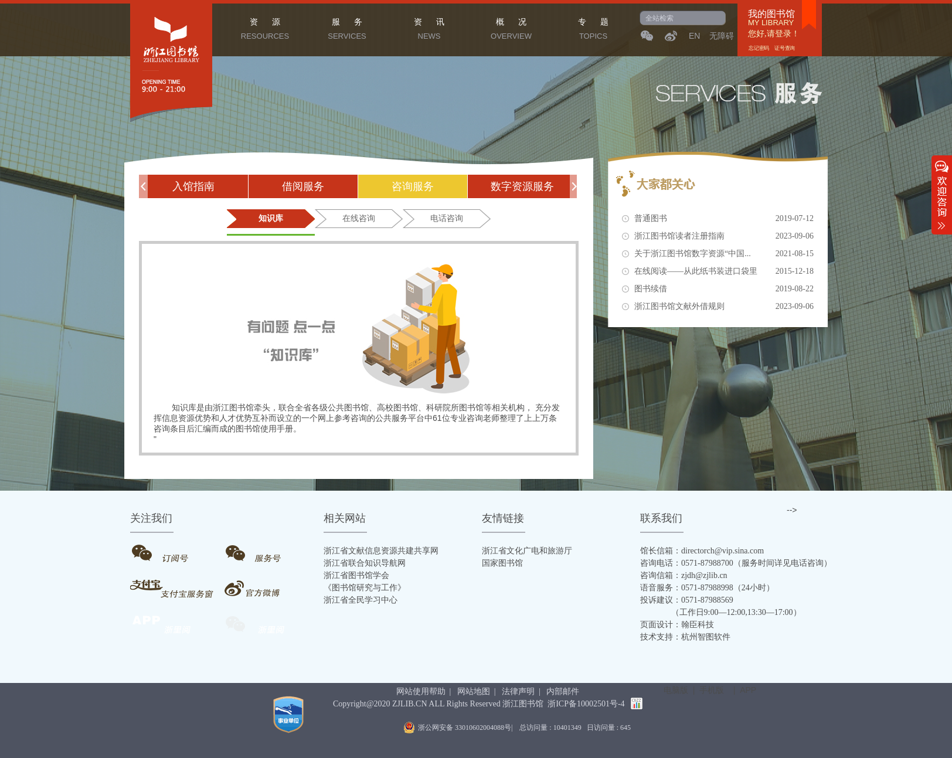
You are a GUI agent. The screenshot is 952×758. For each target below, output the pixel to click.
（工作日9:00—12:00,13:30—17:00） (720, 612)
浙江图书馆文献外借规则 (724, 306)
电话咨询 (446, 218)
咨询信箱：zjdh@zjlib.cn (683, 575)
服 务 (347, 30)
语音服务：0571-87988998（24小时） (707, 587)
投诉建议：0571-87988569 (686, 600)
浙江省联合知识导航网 (365, 563)
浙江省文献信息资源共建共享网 (381, 550)
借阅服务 (303, 186)
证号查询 (784, 48)
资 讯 (429, 30)
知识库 (271, 218)
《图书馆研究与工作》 (365, 587)
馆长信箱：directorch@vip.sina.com (702, 550)
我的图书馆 (771, 14)
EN (694, 35)
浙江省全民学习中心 (360, 600)
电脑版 (676, 690)
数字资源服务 (522, 186)
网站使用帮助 (421, 691)
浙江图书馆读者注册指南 (724, 236)
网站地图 (473, 691)
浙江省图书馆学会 (356, 575)
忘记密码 (759, 48)
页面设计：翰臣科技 (677, 624)
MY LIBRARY (771, 23)
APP (748, 690)
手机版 (711, 690)
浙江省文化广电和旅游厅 (527, 550)
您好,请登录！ (774, 33)
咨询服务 (413, 186)
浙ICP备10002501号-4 (586, 703)
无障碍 (721, 35)
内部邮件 (562, 691)
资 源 (265, 30)
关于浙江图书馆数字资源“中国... (724, 254)
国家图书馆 (502, 563)
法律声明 (518, 691)
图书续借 (724, 289)
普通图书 (724, 218)
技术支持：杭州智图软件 (685, 637)
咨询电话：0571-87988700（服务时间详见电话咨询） (736, 563)
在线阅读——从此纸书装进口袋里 (724, 271)
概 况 (511, 30)
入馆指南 (193, 186)
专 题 (593, 30)
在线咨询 (358, 218)
